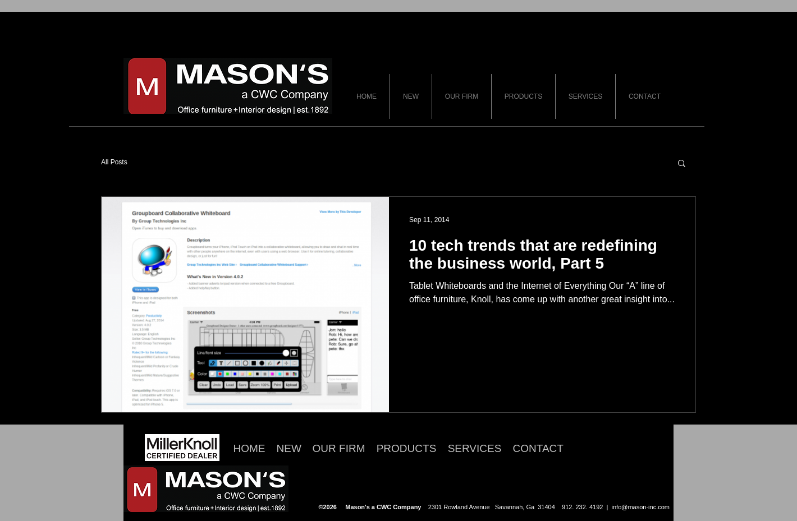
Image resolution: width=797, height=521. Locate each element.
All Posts (114, 162)
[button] (681, 164)
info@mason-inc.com (641, 507)
